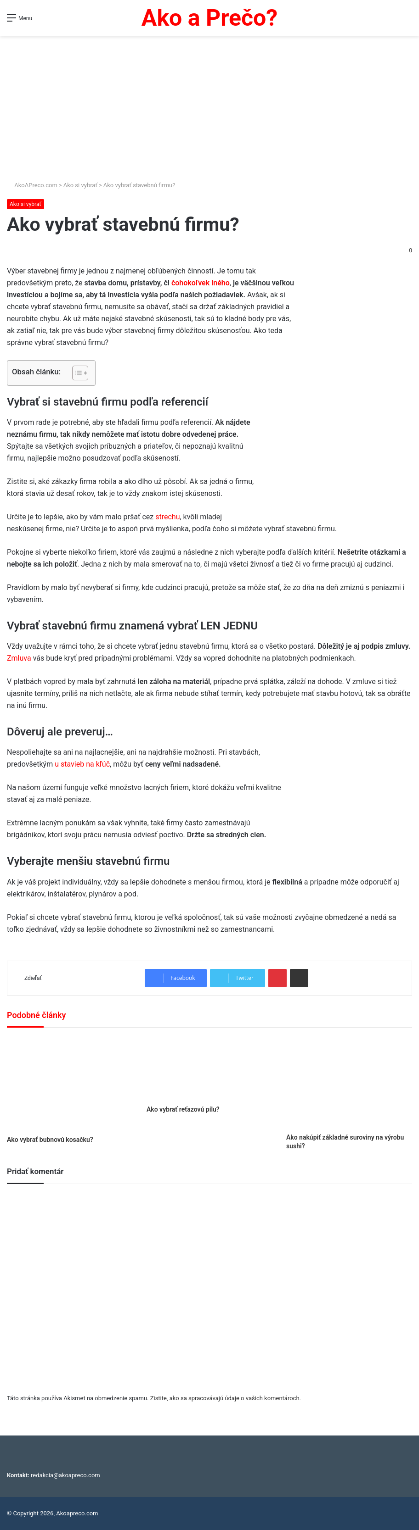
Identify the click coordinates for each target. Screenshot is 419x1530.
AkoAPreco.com (32, 185)
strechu (167, 516)
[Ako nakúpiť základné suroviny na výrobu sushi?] (349, 1083)
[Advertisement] (209, 104)
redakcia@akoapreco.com (65, 1475)
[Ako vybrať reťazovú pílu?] (209, 1069)
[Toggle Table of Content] (75, 373)
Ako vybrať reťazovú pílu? (183, 1109)
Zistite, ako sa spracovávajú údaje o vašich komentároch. (225, 1398)
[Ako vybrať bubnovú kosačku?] (70, 1084)
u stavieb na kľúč (82, 764)
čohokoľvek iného (200, 282)
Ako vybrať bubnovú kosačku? (50, 1139)
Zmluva (20, 658)
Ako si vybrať (80, 185)
